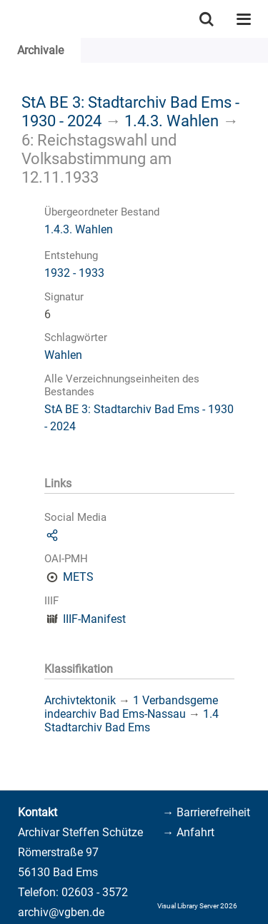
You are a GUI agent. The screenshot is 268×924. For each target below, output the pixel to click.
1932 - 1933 (74, 273)
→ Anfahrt (188, 832)
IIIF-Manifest (94, 619)
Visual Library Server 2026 (197, 906)
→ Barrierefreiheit (206, 812)
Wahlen (63, 355)
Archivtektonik (80, 700)
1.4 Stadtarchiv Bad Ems (131, 720)
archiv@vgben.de (61, 912)
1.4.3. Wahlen (171, 120)
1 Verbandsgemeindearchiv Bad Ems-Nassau (131, 707)
